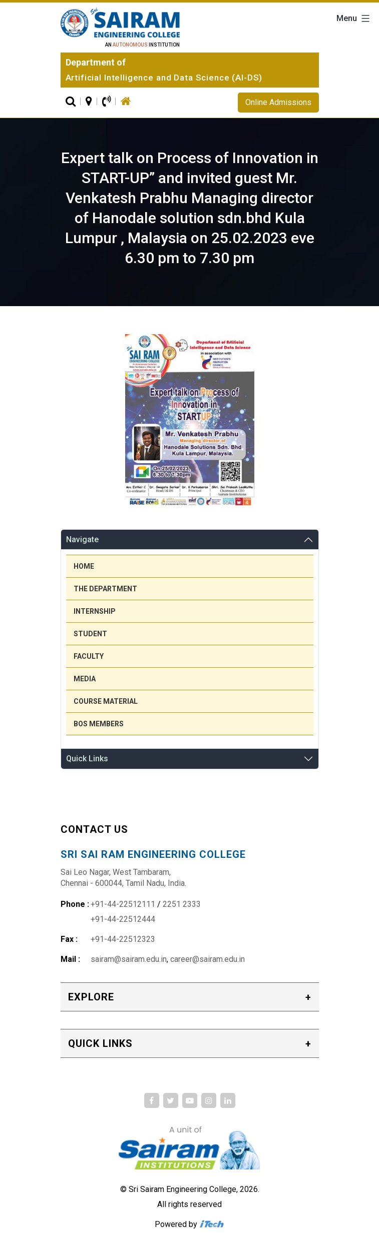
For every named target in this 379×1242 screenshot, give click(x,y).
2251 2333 (182, 904)
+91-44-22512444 (123, 919)
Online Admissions (278, 102)
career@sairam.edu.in (207, 959)
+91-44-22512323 (123, 939)
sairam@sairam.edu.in (129, 959)
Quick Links (87, 758)
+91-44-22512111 (123, 904)
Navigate (82, 539)
